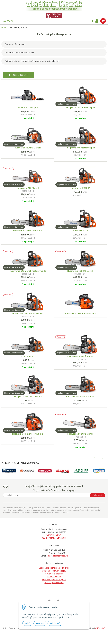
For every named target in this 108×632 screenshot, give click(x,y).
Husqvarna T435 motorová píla (80, 313)
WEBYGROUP (100, 628)
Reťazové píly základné (15, 44)
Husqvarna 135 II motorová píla (27, 313)
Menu (9, 21)
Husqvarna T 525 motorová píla (27, 434)
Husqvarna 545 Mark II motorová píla (28, 271)
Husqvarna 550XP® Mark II (80, 271)
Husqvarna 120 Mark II (28, 188)
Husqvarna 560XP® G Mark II (28, 396)
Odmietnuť (54, 623)
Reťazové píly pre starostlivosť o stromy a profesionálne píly (32, 61)
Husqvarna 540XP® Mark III (27, 148)
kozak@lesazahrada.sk (57, 555)
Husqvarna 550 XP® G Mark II (80, 396)
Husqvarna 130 (80, 231)
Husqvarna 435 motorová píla (80, 107)
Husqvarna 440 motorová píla (80, 148)
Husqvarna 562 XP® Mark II (80, 434)
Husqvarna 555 (28, 356)
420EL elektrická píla (28, 107)
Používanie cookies (54, 573)
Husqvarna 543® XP (80, 188)
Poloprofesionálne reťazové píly (19, 52)
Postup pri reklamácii (54, 582)
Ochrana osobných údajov (54, 570)
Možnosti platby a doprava (54, 579)
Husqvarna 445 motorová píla (27, 231)
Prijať (27, 623)
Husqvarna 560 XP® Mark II (80, 356)
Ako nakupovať (54, 576)
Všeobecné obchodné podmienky (54, 567)
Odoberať (97, 495)
